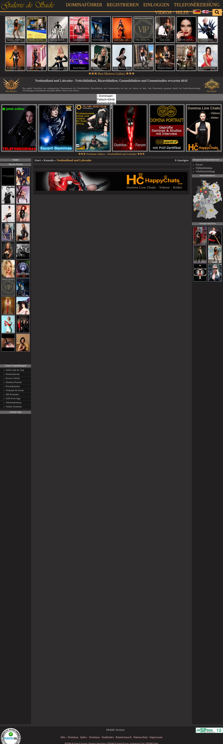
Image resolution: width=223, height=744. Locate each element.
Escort (199, 164)
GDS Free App (13, 398)
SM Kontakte (12, 394)
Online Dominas (14, 406)
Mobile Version (115, 729)
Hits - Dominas (69, 737)
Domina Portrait (14, 382)
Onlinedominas (204, 168)
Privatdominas (13, 386)
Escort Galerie (13, 378)
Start (37, 160)
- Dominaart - (106, 96)
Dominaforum (13, 374)
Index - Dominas (90, 737)
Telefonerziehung (197, 4)
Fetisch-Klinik (106, 99)
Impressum (156, 737)
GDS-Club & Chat (15, 370)
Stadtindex (107, 737)
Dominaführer (84, 4)
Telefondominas (14, 402)
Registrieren (123, 4)
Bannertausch (124, 737)
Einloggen (156, 4)
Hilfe (182, 12)
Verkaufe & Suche (15, 390)
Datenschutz (140, 737)
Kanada (49, 160)
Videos (163, 12)
